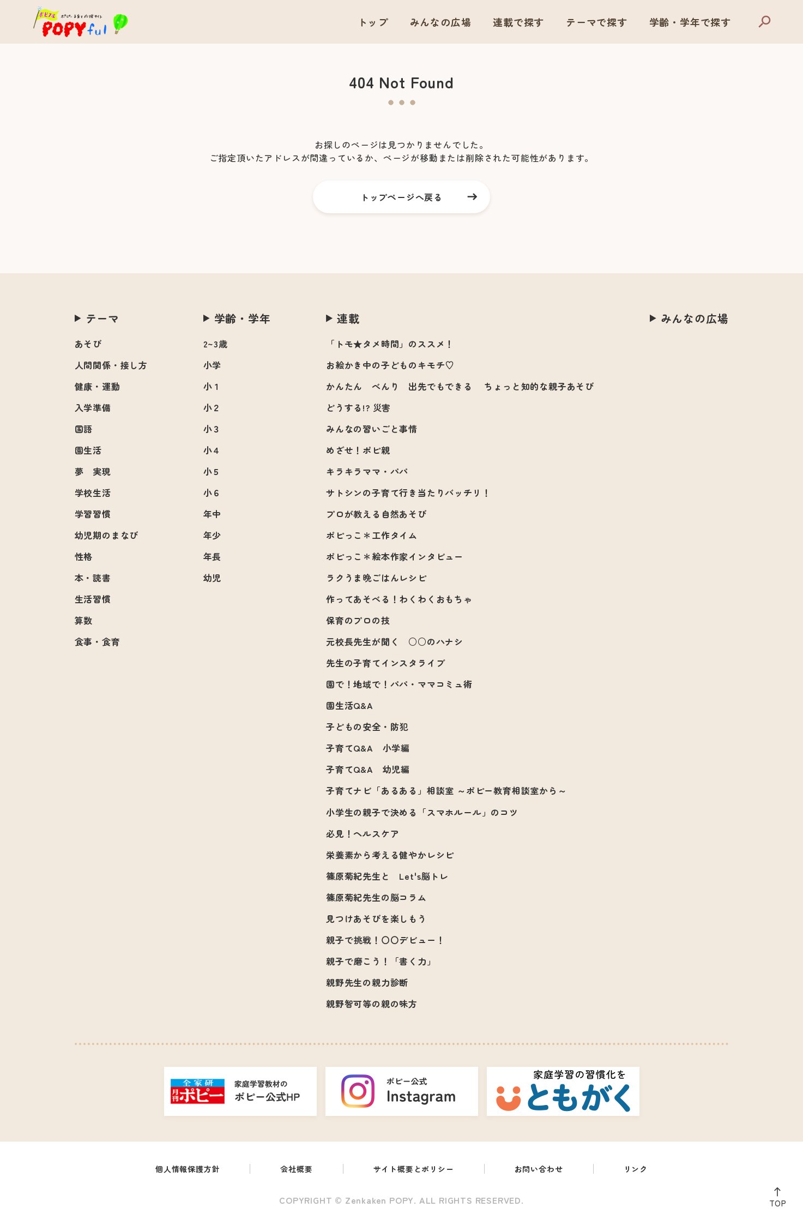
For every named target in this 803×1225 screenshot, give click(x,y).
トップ (373, 22)
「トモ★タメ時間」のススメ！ (390, 343)
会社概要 (290, 1169)
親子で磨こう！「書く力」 (381, 961)
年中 (212, 513)
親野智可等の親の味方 (372, 1003)
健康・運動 (97, 386)
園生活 (88, 450)
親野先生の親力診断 (367, 982)
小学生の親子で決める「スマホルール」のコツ (422, 812)
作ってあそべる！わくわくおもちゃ (399, 598)
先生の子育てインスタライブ (385, 662)
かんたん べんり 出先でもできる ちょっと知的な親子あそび (460, 386)
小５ (212, 471)
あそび (88, 343)
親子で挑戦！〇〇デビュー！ (385, 939)
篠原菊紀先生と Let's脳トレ (387, 875)
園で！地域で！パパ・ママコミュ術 (399, 683)
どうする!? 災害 (358, 407)
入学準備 (93, 407)
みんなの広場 (441, 22)
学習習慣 (93, 513)
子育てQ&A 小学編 (368, 747)
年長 (212, 556)
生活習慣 (93, 598)
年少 (212, 535)
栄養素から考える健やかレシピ (390, 854)
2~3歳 (215, 343)
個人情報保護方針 (175, 1169)
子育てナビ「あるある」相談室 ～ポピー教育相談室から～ (446, 790)
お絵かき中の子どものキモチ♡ (390, 364)
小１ (212, 386)
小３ (212, 428)
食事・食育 (97, 641)
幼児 (212, 577)
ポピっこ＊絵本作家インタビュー (394, 556)
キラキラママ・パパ (367, 471)
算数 (84, 620)
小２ (212, 407)
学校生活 (93, 492)
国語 (84, 428)
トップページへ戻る (401, 196)
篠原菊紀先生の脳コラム (376, 897)
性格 (84, 556)
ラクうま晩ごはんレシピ (376, 577)
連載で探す (518, 22)
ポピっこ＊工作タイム (372, 535)
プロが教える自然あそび (376, 513)
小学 (212, 364)
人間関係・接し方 (111, 364)
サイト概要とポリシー (415, 1169)
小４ (212, 450)
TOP (775, 1201)
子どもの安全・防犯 (367, 726)
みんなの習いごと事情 (372, 428)
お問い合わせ (549, 1169)
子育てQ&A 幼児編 (368, 769)
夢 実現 (93, 471)
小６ (212, 492)
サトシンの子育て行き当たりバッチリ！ (408, 492)
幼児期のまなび (107, 535)
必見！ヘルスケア (362, 833)
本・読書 (93, 577)
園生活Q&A (349, 705)
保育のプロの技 (358, 620)
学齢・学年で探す (690, 22)
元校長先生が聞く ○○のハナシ (394, 641)
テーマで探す (596, 22)
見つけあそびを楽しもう (376, 918)
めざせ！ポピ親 (358, 450)
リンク (651, 1169)
